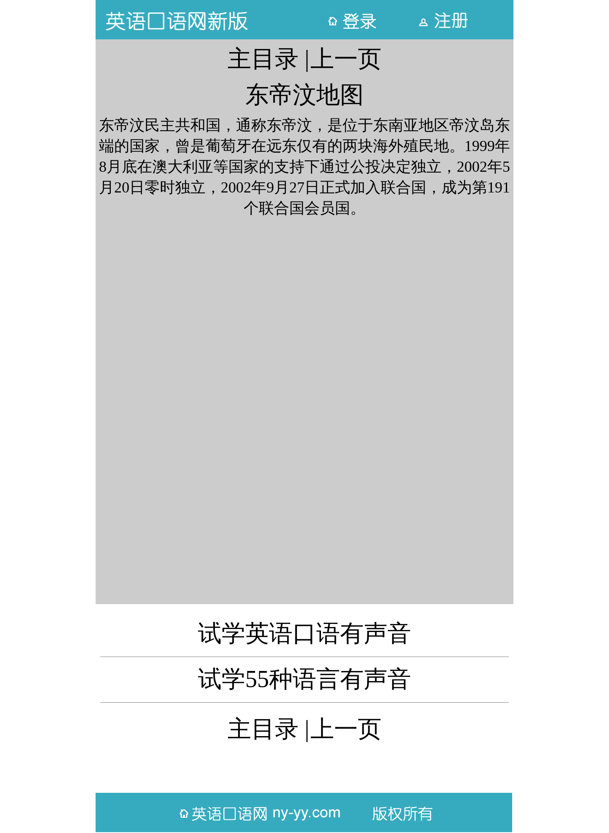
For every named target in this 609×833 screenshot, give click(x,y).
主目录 (263, 59)
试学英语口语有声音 (304, 633)
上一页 (345, 59)
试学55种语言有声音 (304, 679)
